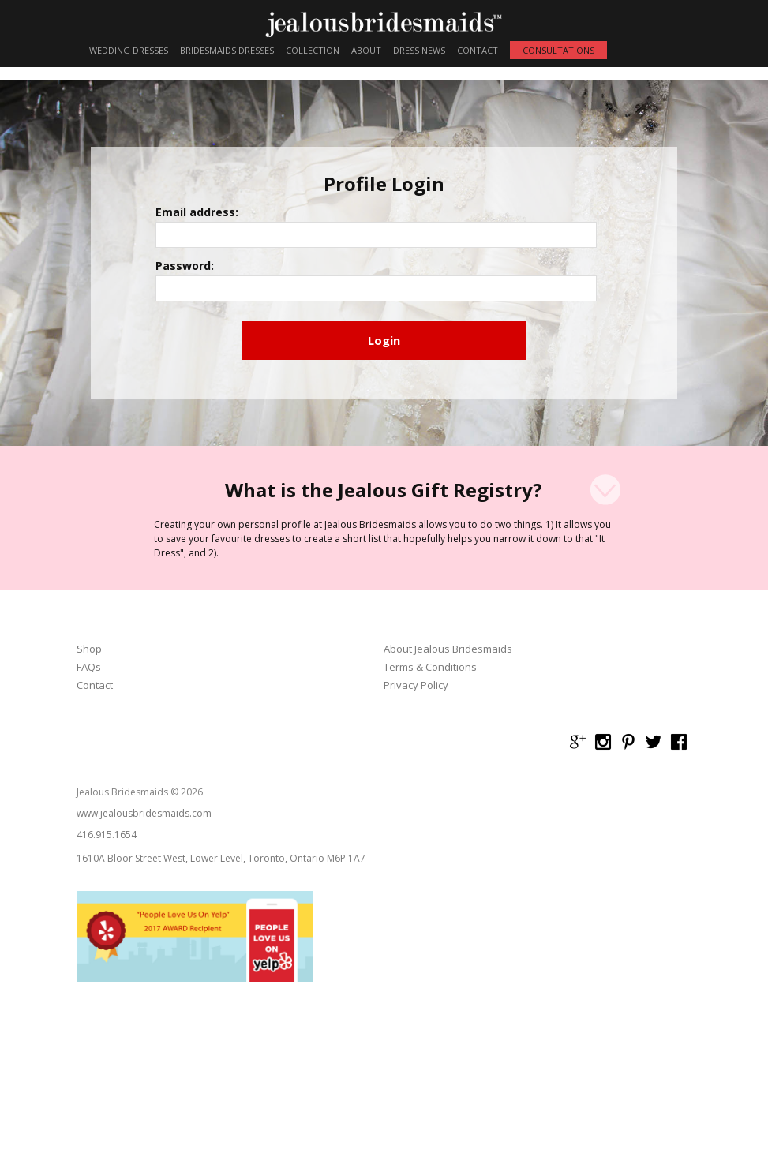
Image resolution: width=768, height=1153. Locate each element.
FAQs (89, 680)
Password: (232, 277)
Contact (95, 698)
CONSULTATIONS (558, 50)
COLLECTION (312, 50)
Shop (89, 662)
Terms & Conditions (430, 680)
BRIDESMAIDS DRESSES (227, 50)
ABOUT (366, 50)
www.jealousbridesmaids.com (144, 826)
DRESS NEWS (419, 50)
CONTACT (477, 50)
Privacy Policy (416, 698)
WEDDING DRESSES (128, 50)
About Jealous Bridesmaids (448, 662)
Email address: (244, 226)
